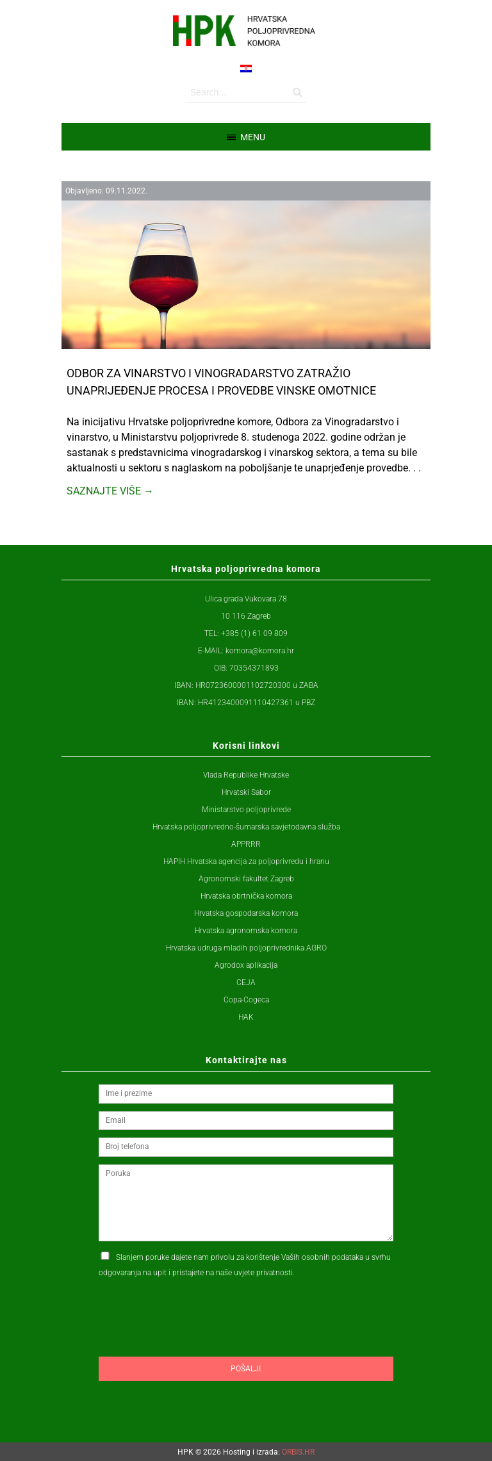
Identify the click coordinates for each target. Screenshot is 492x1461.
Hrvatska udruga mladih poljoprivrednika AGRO (246, 947)
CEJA (246, 982)
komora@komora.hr (260, 650)
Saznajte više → (110, 491)
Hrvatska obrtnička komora (246, 896)
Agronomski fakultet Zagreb (246, 878)
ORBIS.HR (298, 1452)
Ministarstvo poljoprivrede (246, 809)
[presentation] (196, 1342)
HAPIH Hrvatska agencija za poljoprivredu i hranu (246, 861)
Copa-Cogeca (246, 999)
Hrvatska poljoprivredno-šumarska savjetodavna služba (246, 826)
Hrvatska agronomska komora (246, 930)
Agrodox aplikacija (246, 965)
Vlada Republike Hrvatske (246, 775)
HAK (246, 1017)
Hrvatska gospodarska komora (246, 913)
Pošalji (246, 1368)
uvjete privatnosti (263, 1272)
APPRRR (246, 844)
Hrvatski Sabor (246, 792)
